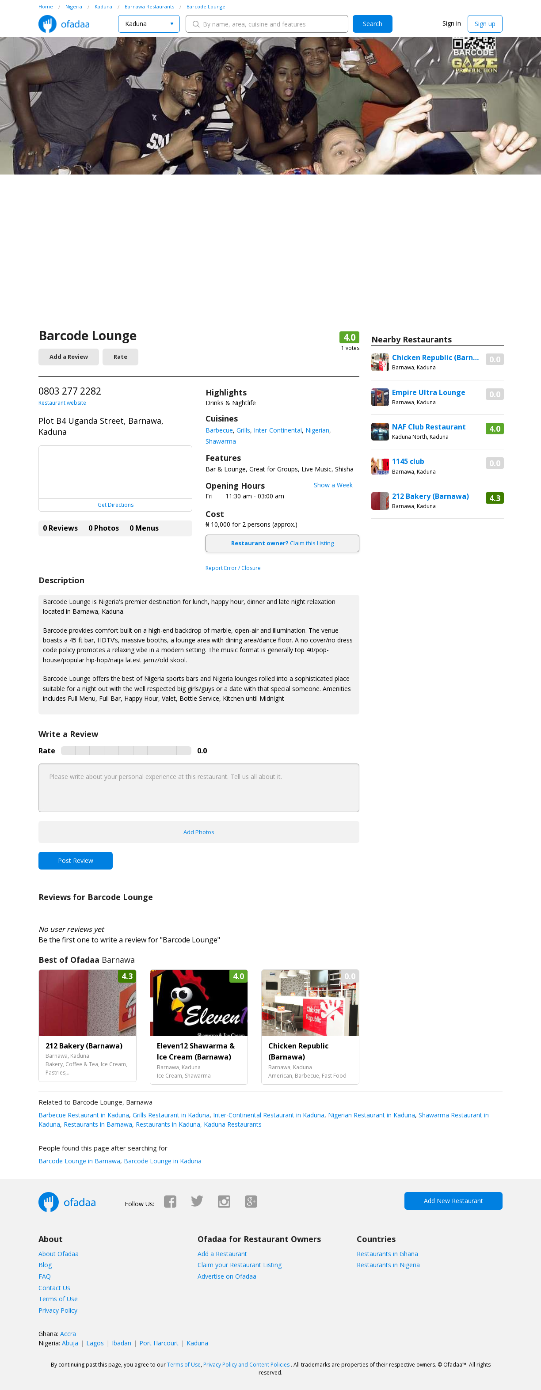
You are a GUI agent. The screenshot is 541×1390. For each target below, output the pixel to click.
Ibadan (121, 1343)
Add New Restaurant (453, 1200)
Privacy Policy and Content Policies (246, 1364)
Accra (68, 1333)
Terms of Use (58, 1299)
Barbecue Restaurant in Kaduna (83, 1115)
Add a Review (69, 357)
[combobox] (149, 24)
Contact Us (54, 1288)
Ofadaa (63, 24)
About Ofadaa (58, 1253)
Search (372, 23)
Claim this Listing (282, 543)
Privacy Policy (57, 1310)
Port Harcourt (159, 1343)
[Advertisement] (270, 261)
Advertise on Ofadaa (227, 1276)
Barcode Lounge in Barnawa (79, 1161)
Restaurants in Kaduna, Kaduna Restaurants (198, 1124)
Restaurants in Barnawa (97, 1124)
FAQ (44, 1276)
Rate (120, 357)
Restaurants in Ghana (387, 1253)
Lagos (95, 1343)
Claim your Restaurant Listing (240, 1265)
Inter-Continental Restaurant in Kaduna (267, 1115)
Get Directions (115, 505)
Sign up (485, 23)
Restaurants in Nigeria (388, 1265)
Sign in (451, 23)
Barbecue (219, 430)
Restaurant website (62, 402)
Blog (45, 1265)
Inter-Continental (278, 430)
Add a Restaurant (222, 1253)
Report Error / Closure (233, 568)
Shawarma (221, 441)
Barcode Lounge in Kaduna (162, 1161)
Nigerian (317, 430)
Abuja (70, 1343)
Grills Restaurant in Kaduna (170, 1115)
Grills (243, 430)
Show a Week (333, 485)
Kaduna (197, 1343)
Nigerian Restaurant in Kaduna (370, 1115)
